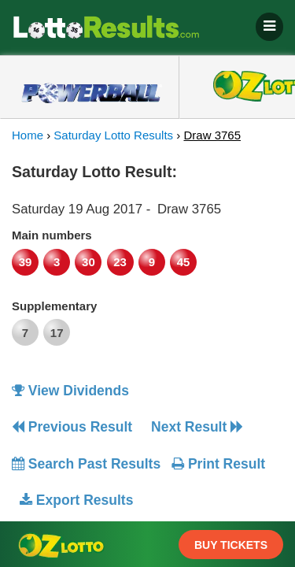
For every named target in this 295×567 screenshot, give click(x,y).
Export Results (76, 500)
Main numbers (52, 235)
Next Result (197, 427)
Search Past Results (86, 464)
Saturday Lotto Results (113, 135)
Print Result (218, 464)
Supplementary (54, 306)
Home (27, 135)
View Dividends (70, 390)
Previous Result (72, 427)
